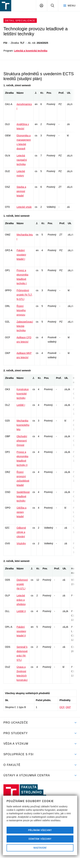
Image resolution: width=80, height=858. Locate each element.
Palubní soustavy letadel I (21, 254)
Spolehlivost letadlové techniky (23, 496)
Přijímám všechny (40, 830)
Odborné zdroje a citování (21, 532)
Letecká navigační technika (22, 160)
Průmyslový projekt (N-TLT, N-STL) (24, 294)
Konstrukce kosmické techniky (23, 393)
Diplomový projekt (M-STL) (22, 584)
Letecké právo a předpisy (21, 600)
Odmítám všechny (40, 838)
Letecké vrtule (24, 207)
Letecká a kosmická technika (30, 50)
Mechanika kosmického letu (23, 425)
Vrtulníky (21, 543)
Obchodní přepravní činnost (22, 440)
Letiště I (21, 405)
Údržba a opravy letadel (21, 512)
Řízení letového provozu (21, 310)
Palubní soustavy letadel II (21, 631)
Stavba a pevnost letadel (21, 191)
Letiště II (21, 611)
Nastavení (40, 847)
